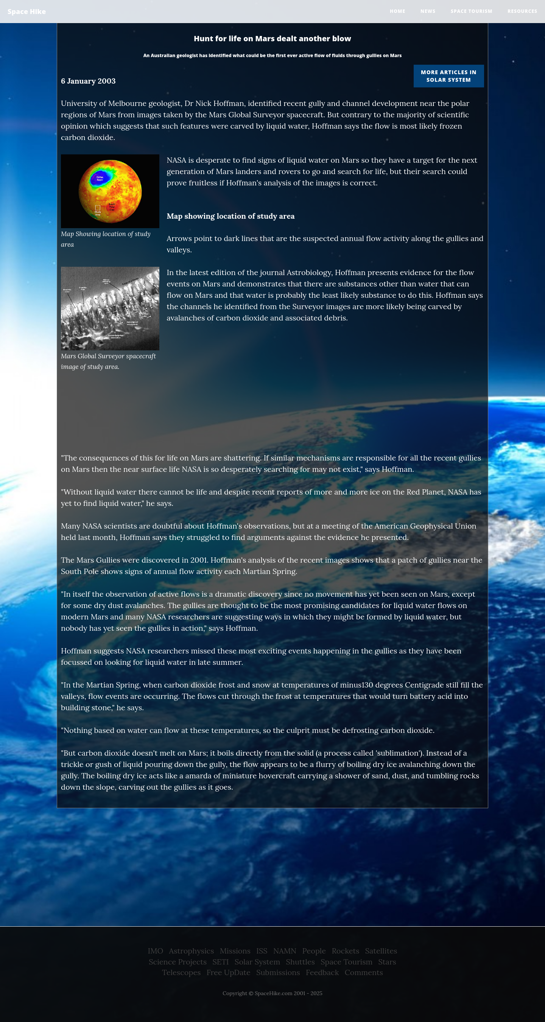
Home (397, 11)
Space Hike (27, 11)
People (314, 950)
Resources (522, 11)
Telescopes (181, 972)
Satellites (381, 950)
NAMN (284, 950)
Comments (364, 972)
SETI (221, 961)
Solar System (257, 961)
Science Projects (178, 961)
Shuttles (300, 961)
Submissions (278, 972)
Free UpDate (229, 972)
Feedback (322, 972)
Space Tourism (346, 961)
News (428, 11)
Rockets (345, 950)
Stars (387, 961)
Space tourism (471, 11)
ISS (261, 950)
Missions (235, 950)
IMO (156, 950)
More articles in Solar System (448, 75)
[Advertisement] (272, 432)
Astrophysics (191, 950)
